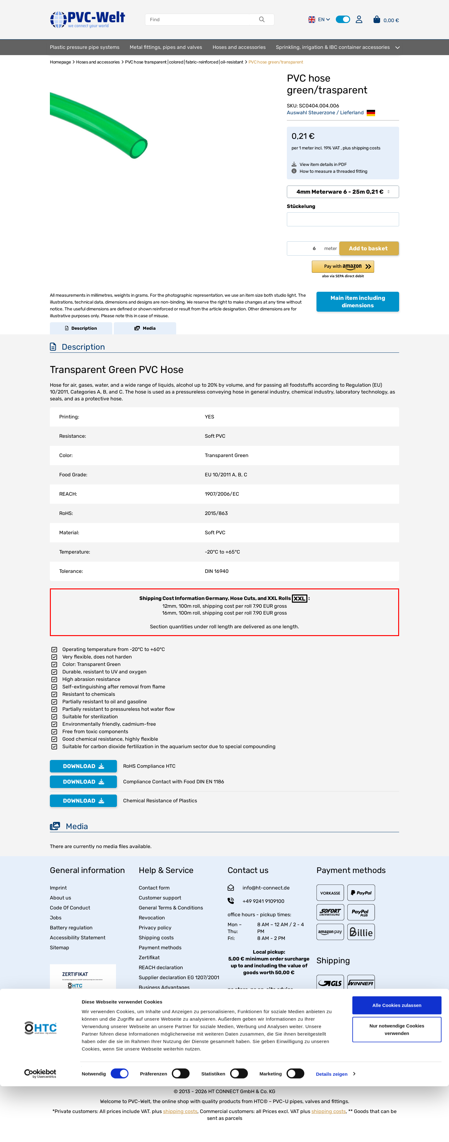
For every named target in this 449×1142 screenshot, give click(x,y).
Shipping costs (156, 938)
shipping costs (366, 148)
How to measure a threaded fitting (329, 171)
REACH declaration (161, 967)
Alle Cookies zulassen (397, 1061)
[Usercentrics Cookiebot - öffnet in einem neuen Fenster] (40, 1130)
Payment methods (160, 948)
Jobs (55, 918)
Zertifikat (149, 957)
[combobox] (343, 192)
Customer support (160, 898)
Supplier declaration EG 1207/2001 (179, 977)
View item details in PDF (319, 164)
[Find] (197, 19)
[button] (343, 19)
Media (145, 328)
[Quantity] (304, 249)
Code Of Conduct (70, 908)
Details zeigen (331, 1129)
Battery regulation (71, 928)
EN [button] (319, 19)
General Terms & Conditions (171, 908)
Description (81, 328)
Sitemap (59, 948)
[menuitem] (85, 47)
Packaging (151, 997)
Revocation (152, 918)
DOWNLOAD (83, 766)
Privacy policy (155, 928)
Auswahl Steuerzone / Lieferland (331, 113)
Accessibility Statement (77, 938)
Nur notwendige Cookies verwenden (396, 1085)
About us (60, 898)
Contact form (154, 888)
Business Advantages (164, 987)
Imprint (58, 888)
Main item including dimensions (358, 302)
